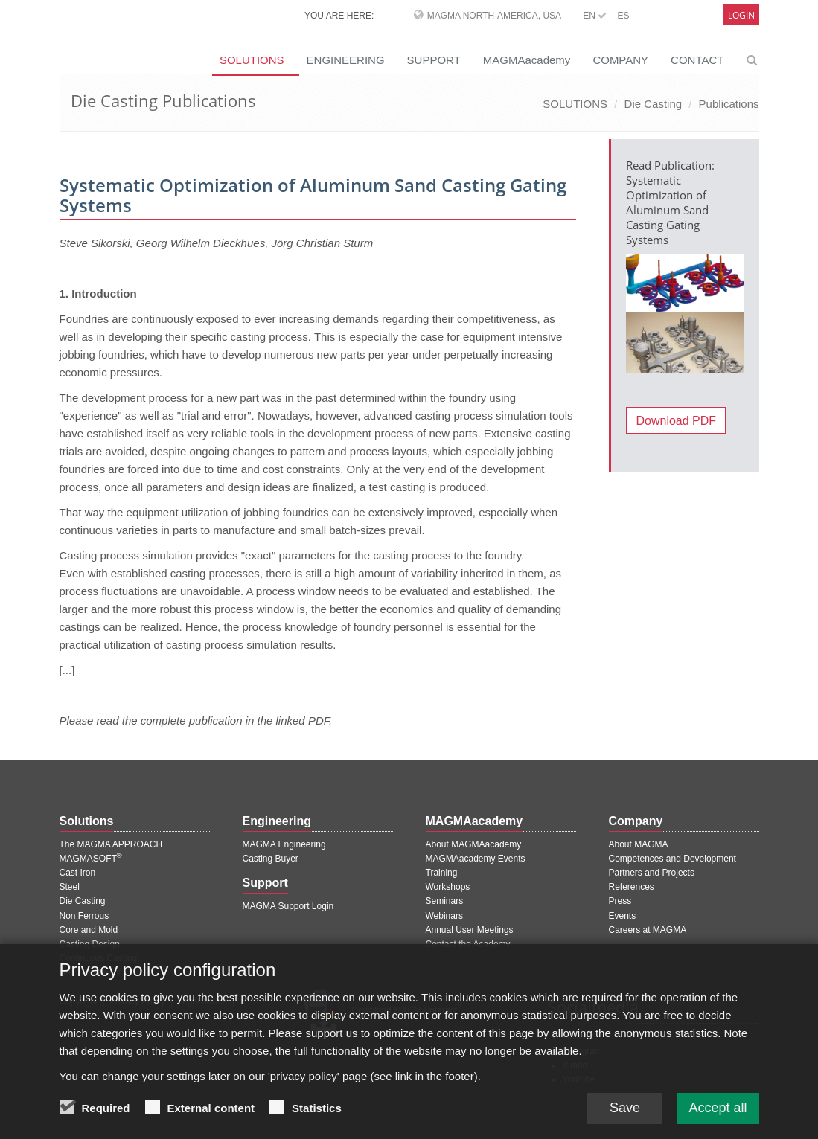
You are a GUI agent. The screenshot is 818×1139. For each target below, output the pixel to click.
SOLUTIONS (252, 60)
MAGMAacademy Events (475, 858)
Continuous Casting (99, 958)
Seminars (445, 901)
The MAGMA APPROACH (111, 844)
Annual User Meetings (470, 930)
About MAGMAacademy (474, 844)
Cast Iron (78, 872)
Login (741, 15)
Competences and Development (672, 858)
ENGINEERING (346, 60)
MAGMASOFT (91, 858)
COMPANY (620, 60)
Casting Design (90, 944)
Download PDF (676, 420)
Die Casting (653, 103)
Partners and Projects (651, 872)
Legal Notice (202, 1001)
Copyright (79, 1001)
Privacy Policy (137, 1001)
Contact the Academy (468, 944)
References (631, 887)
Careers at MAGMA (648, 930)
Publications (729, 103)
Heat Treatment (90, 972)
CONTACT (697, 60)
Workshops (448, 887)
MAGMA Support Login (288, 906)
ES (623, 15)
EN (595, 15)
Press (620, 901)
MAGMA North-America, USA (494, 15)
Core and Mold (89, 930)
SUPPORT (434, 60)
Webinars (444, 916)
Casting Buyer (270, 858)
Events (622, 916)
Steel (70, 887)
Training (442, 872)
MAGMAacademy (527, 60)
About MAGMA (638, 844)
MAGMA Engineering (284, 844)
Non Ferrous (84, 916)
